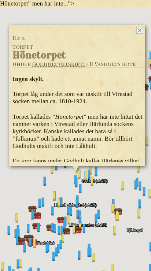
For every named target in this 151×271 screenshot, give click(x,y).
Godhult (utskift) (58, 63)
